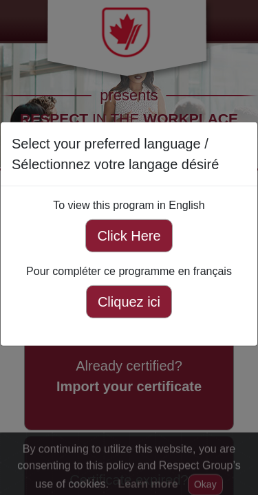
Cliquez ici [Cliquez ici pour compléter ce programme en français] (129, 301)
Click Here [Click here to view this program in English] (128, 235)
